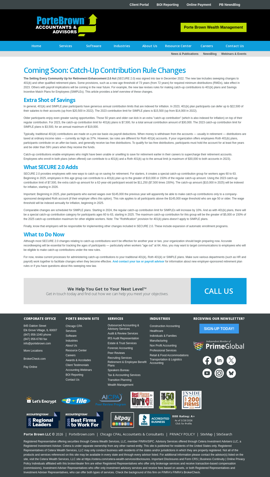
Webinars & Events (233, 54)
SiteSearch (224, 434)
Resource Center (76, 350)
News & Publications (184, 54)
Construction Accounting (165, 326)
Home (36, 46)
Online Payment (199, 5)
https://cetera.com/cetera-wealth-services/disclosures (117, 459)
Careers (71, 355)
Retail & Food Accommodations (169, 355)
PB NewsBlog (229, 5)
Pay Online (30, 367)
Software (71, 335)
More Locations (33, 350)
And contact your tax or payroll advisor (138, 261)
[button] (66, 46)
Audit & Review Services (123, 333)
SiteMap (206, 434)
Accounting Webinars (79, 370)
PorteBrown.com (81, 434)
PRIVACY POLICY (182, 434)
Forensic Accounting (120, 348)
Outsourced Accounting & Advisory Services (123, 327)
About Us (71, 345)
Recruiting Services (120, 357)
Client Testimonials (77, 365)
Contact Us (72, 379)
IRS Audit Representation (123, 338)
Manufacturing (158, 340)
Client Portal (139, 5)
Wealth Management (120, 384)
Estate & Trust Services (122, 343)
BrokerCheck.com (35, 358)
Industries (72, 340)
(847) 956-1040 (33, 334)
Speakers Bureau (118, 370)
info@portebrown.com (37, 343)
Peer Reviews (116, 353)
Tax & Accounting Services (124, 375)
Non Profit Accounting (163, 345)
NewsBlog (210, 54)
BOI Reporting (168, 5)
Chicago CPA (74, 326)
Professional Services (163, 350)
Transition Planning (119, 380)
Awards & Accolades (78, 360)
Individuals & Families (163, 335)
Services (71, 331)
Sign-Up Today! (219, 329)
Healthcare (156, 331)
